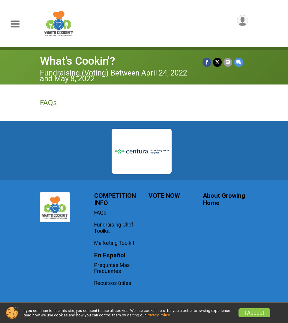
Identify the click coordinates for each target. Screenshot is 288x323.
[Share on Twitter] (217, 62)
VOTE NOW (164, 195)
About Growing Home (224, 199)
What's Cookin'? (77, 61)
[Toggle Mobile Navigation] (15, 24)
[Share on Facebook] (206, 62)
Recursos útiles (112, 283)
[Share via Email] (228, 62)
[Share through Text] (238, 62)
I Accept (254, 313)
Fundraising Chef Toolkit (114, 228)
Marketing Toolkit (114, 243)
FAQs (48, 103)
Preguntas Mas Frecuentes (112, 268)
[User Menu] (242, 20)
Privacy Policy (158, 315)
